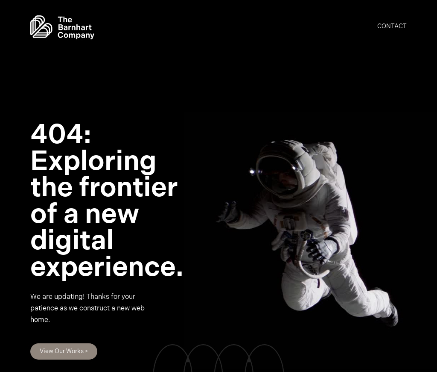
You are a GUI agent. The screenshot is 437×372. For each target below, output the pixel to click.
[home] (62, 27)
